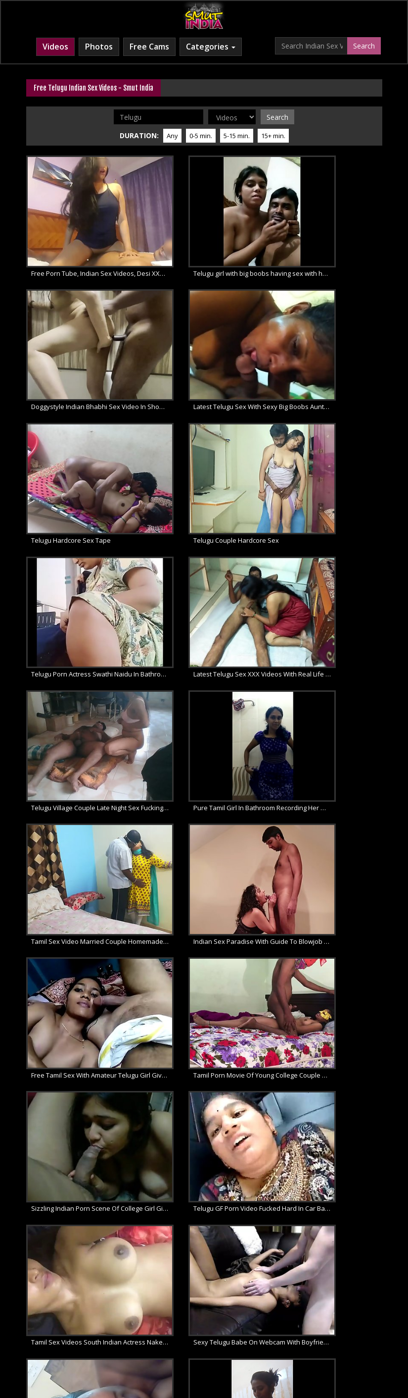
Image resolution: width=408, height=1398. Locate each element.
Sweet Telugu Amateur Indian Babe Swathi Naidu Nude (83, 870)
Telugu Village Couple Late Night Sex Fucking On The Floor (330, 452)
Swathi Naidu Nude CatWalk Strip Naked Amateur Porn (83, 974)
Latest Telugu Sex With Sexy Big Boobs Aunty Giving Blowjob (83, 347)
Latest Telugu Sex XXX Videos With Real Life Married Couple (207, 452)
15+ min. (273, 134)
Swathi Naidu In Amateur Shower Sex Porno (207, 870)
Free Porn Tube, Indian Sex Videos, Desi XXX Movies (83, 242)
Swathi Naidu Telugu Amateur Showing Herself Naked (83, 1079)
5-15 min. (237, 134)
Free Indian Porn (97, 1308)
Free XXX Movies (237, 1318)
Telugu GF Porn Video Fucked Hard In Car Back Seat (83, 765)
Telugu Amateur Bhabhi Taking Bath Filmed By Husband (330, 870)
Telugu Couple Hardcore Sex (321, 347)
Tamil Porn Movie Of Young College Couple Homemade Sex (207, 661)
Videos (55, 46)
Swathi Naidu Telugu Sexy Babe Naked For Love (330, 974)
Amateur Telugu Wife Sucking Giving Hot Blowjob (207, 974)
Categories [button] (210, 46)
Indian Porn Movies (229, 1308)
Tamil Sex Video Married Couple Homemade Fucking (207, 556)
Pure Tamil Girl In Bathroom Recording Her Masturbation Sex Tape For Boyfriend (83, 556)
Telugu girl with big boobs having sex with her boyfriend (207, 242)
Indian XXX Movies (173, 1318)
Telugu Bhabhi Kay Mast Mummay (205, 1079)
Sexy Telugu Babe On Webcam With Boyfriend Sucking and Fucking (330, 765)
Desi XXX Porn (349, 1308)
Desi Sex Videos (293, 1308)
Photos (99, 46)
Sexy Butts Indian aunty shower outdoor (330, 1079)
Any (172, 134)
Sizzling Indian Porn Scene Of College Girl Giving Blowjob (330, 661)
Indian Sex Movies (161, 1308)
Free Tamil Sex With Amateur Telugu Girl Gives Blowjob (83, 661)
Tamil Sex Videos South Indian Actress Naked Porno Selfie (207, 765)
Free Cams (149, 46)
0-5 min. (200, 134)
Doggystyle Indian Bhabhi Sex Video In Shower (330, 242)
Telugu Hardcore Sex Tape (194, 347)
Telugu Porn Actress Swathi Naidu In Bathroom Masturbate (83, 452)
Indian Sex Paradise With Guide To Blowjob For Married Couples (330, 556)
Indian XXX (46, 1308)
